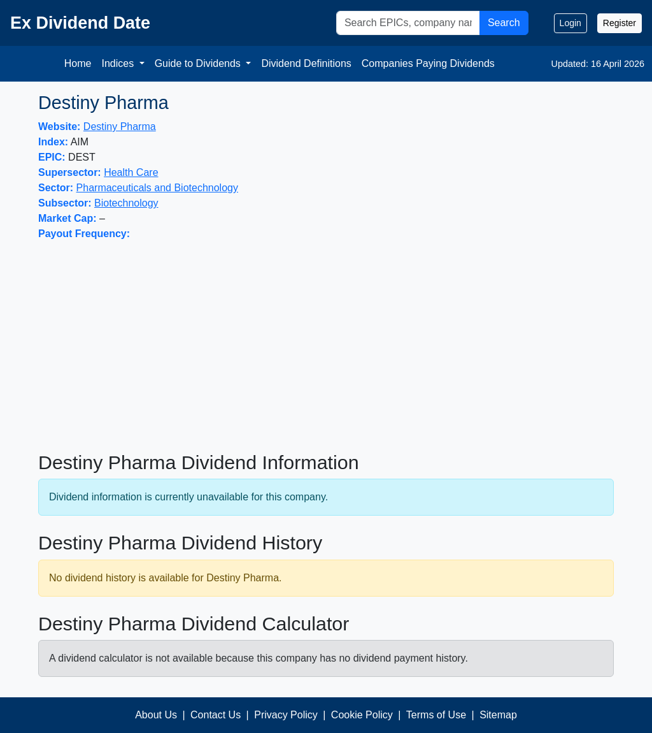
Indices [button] (118, 63)
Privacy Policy (286, 714)
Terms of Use (436, 714)
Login (570, 23)
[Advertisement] (326, 346)
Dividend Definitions (306, 63)
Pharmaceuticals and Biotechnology (157, 187)
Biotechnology (126, 203)
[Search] (408, 23)
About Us (156, 714)
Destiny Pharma (119, 126)
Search (504, 22)
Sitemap (498, 714)
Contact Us (215, 714)
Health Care (131, 172)
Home (78, 63)
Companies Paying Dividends (428, 63)
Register (619, 23)
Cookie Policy (362, 714)
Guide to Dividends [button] (199, 63)
